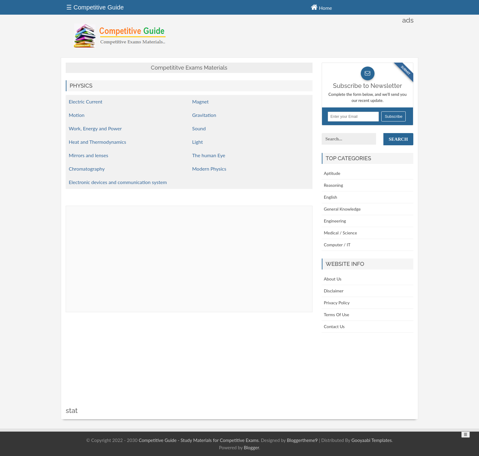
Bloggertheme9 (302, 440)
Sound (199, 128)
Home (321, 7)
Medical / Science (340, 232)
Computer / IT (337, 244)
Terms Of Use (336, 314)
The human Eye (208, 155)
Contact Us (334, 326)
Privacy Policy (336, 302)
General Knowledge (342, 209)
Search (398, 139)
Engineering (335, 220)
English (330, 197)
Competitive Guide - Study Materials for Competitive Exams (199, 440)
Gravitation (204, 115)
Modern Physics (209, 169)
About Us (333, 278)
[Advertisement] (189, 364)
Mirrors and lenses (88, 155)
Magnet (200, 101)
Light (197, 142)
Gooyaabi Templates (371, 440)
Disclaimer (333, 290)
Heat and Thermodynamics (97, 142)
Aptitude (332, 173)
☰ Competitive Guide (95, 7)
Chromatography (87, 169)
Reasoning (333, 185)
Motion (76, 115)
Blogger (251, 447)
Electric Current (85, 101)
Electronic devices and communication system (118, 182)
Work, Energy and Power (95, 128)
